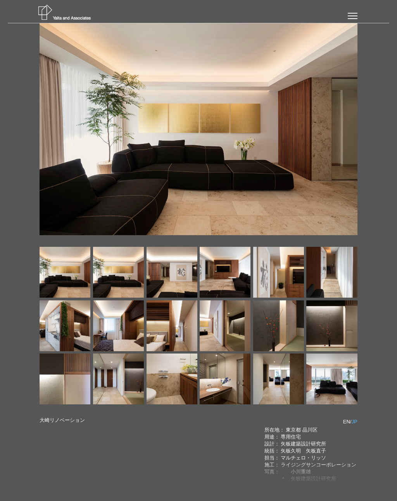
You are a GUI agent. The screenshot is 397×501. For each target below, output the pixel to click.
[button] (352, 16)
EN (346, 422)
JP (354, 422)
